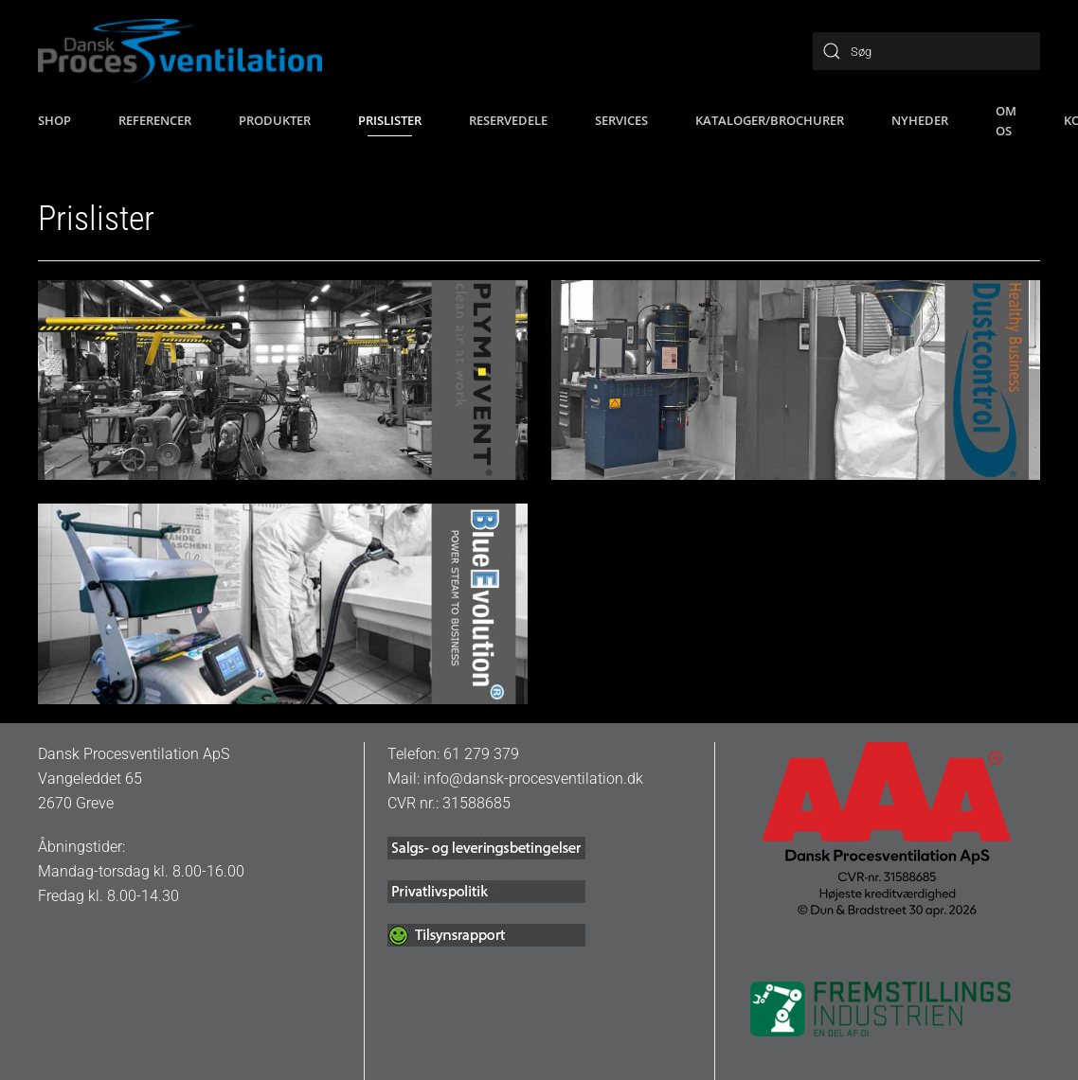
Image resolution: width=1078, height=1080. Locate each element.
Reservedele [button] (508, 120)
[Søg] (926, 51)
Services (621, 120)
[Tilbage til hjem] (180, 51)
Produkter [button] (275, 120)
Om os (1006, 120)
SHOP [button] (54, 120)
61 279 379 (481, 754)
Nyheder (919, 120)
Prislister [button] (390, 120)
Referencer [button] (154, 120)
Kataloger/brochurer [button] (769, 120)
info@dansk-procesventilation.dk (533, 779)
